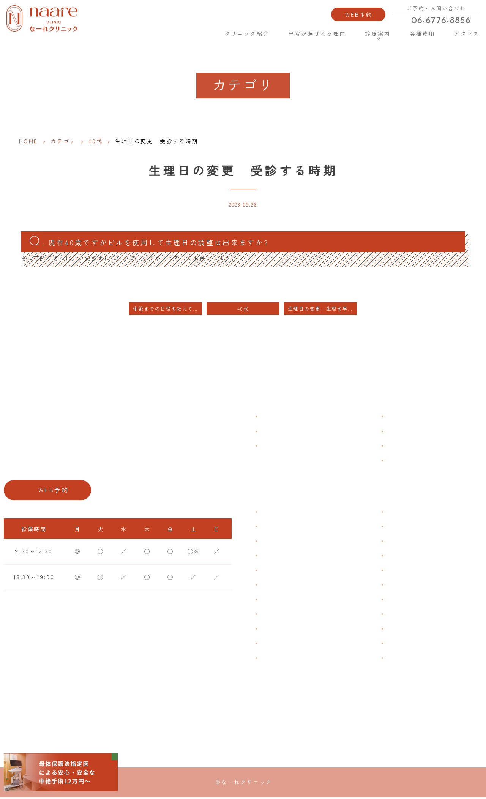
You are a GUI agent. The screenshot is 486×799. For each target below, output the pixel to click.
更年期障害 (277, 615)
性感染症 (274, 644)
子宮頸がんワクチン (416, 542)
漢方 (393, 527)
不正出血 (274, 512)
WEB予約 (359, 13)
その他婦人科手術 (412, 629)
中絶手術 (400, 615)
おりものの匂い (283, 585)
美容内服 (400, 659)
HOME (201, 31)
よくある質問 (406, 417)
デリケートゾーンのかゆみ (299, 600)
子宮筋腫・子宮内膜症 (293, 542)
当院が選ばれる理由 (317, 32)
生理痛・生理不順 (286, 527)
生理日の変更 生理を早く (320, 309)
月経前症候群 (280, 571)
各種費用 (421, 32)
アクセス (465, 32)
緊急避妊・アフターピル (422, 585)
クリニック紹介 (247, 32)
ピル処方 (400, 571)
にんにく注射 (406, 644)
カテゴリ (63, 141)
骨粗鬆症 (274, 629)
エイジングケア (409, 556)
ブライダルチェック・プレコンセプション (318, 663)
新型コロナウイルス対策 (422, 446)
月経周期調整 (280, 556)
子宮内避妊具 (406, 600)
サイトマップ (406, 461)
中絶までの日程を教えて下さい (167, 309)
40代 (95, 141)
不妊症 (396, 512)
